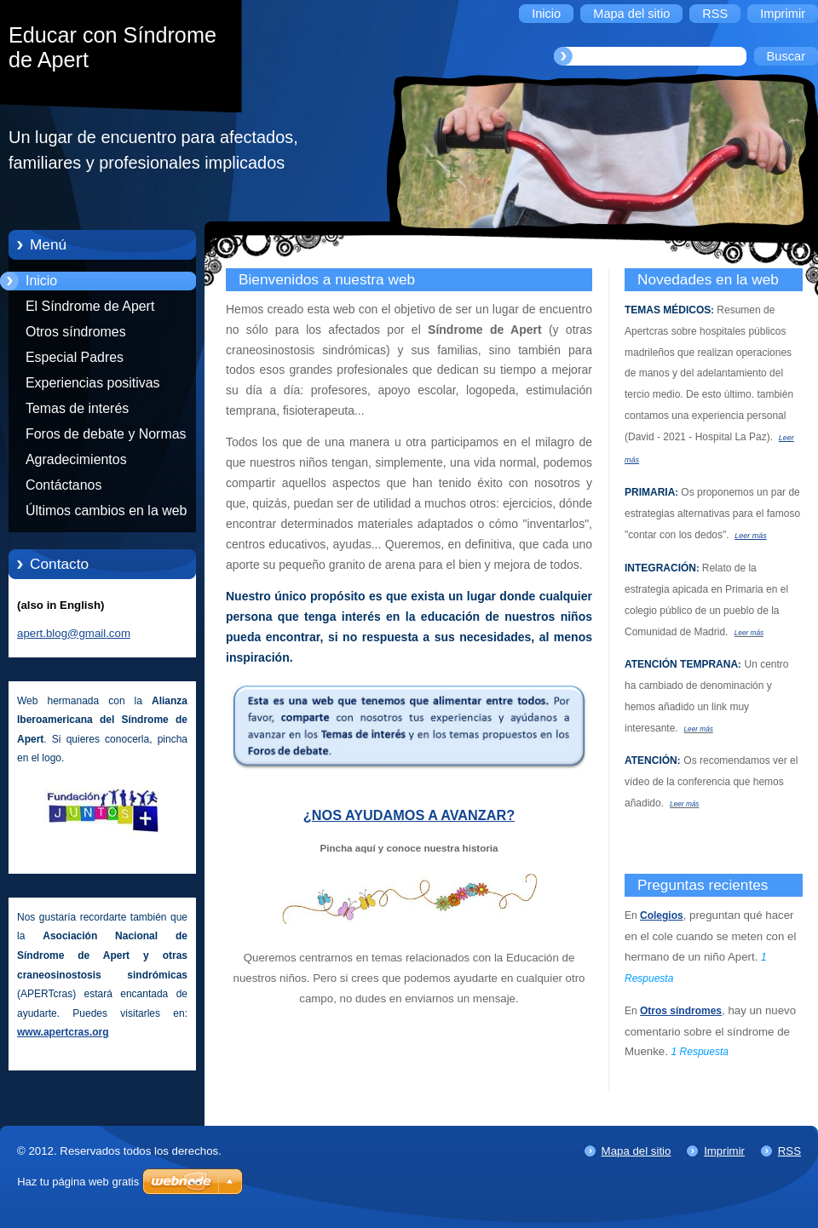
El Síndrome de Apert (90, 306)
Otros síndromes (76, 331)
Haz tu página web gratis (78, 1181)
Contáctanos (63, 485)
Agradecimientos (76, 459)
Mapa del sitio (636, 1151)
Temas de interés (77, 408)
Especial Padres (75, 357)
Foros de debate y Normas (106, 434)
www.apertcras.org (63, 1032)
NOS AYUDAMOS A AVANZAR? (413, 815)
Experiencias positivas (93, 383)
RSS (789, 1151)
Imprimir (724, 1151)
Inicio (41, 280)
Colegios (661, 915)
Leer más (750, 535)
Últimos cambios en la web (106, 510)
